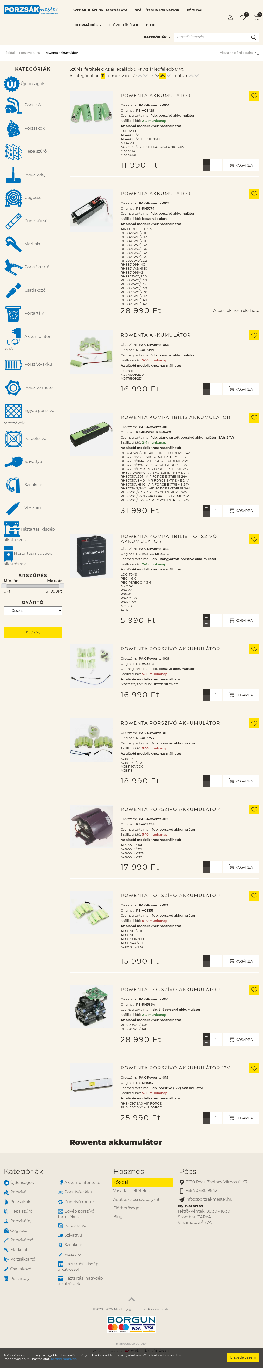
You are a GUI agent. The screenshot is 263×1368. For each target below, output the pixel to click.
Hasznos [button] (128, 1171)
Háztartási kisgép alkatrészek (29, 531)
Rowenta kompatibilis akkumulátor (176, 417)
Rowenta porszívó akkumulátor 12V (175, 1068)
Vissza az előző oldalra (239, 53)
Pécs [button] (187, 1171)
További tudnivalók (64, 1359)
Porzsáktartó (26, 267)
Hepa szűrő (25, 152)
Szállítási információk (157, 10)
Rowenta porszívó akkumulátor (170, 649)
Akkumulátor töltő (27, 339)
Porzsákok (24, 128)
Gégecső (23, 198)
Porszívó (22, 105)
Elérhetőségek (123, 25)
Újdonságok (24, 84)
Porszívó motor (29, 388)
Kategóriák (157, 37)
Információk (87, 25)
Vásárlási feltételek (131, 1191)
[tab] (55, 1171)
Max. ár (54, 580)
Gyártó (33, 602)
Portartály (24, 314)
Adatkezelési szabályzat (136, 1199)
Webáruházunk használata (100, 10)
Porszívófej (25, 175)
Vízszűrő (22, 508)
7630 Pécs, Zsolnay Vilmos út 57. (213, 1182)
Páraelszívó (25, 439)
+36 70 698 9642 (198, 1191)
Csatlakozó (25, 290)
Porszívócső (26, 221)
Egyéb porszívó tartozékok (29, 413)
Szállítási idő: (131, 121)
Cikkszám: (129, 105)
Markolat (23, 244)
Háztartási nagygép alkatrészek (28, 556)
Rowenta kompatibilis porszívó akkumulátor (169, 539)
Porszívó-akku (29, 53)
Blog (150, 25)
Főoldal (195, 10)
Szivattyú (23, 462)
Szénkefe (23, 485)
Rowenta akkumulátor (156, 95)
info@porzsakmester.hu (206, 1199)
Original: (127, 110)
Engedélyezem (243, 1357)
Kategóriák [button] (23, 1171)
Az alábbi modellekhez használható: (151, 126)
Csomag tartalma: (135, 115)
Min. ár (11, 580)
